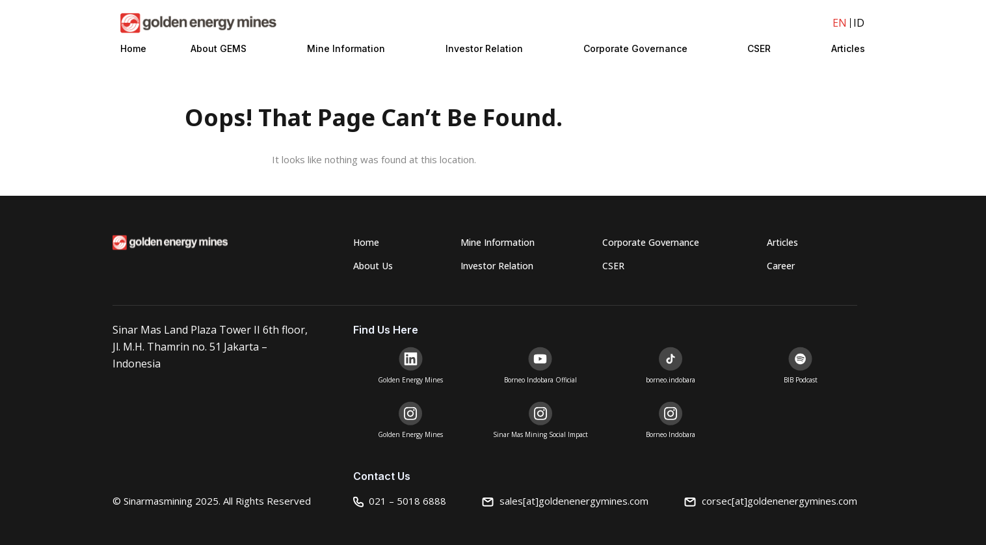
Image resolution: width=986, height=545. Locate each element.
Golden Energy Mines (410, 379)
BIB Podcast (801, 379)
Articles (848, 48)
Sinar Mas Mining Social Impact (540, 434)
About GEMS (218, 48)
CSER (759, 48)
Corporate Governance (635, 48)
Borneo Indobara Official (540, 379)
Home (133, 48)
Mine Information (346, 48)
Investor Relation (484, 48)
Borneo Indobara (670, 434)
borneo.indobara (670, 379)
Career (781, 265)
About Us (373, 265)
